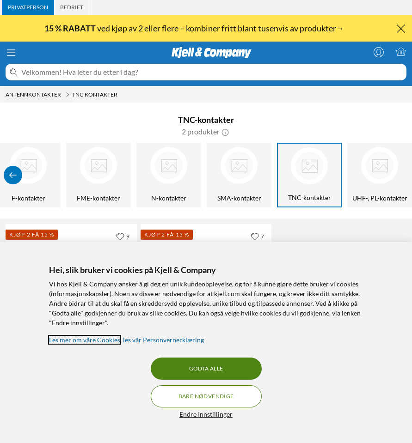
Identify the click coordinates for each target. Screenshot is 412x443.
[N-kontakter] (169, 175)
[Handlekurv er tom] (401, 52)
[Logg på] (379, 52)
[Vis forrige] (13, 175)
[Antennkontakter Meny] (67, 95)
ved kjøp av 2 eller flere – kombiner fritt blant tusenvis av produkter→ (195, 28)
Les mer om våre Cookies (84, 340)
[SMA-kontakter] (239, 175)
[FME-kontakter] (98, 175)
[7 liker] (257, 236)
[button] (225, 131)
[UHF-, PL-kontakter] (380, 175)
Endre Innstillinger (206, 414)
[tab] (28, 7)
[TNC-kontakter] (309, 175)
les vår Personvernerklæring (163, 340)
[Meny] (11, 53)
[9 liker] (122, 236)
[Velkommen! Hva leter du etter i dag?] (212, 72)
